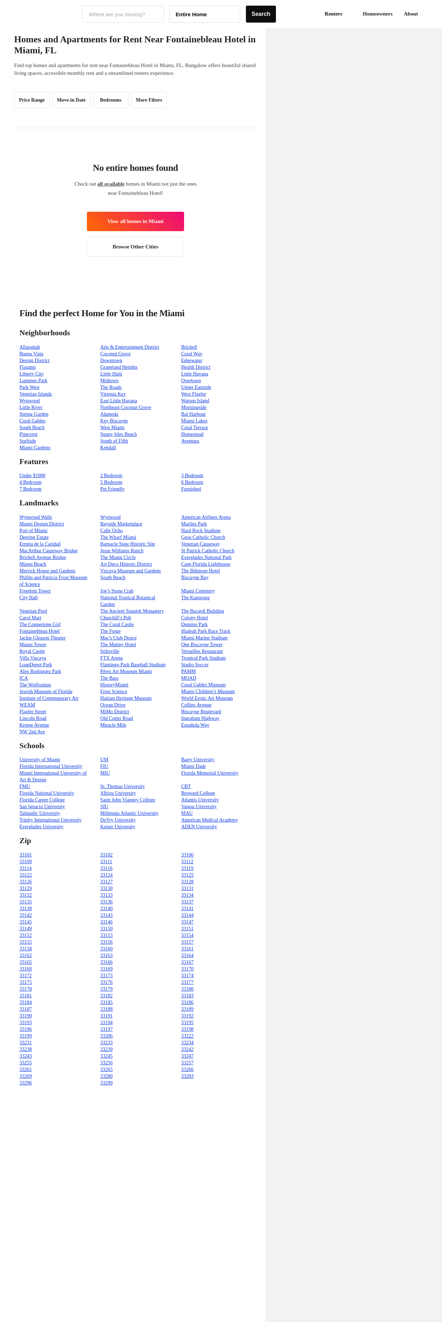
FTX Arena (111, 658)
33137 (187, 902)
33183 (187, 995)
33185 (106, 1002)
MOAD (188, 678)
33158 (25, 948)
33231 (25, 1042)
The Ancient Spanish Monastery (132, 611)
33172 (25, 975)
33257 (187, 1062)
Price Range (32, 100)
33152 (25, 935)
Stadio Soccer (194, 664)
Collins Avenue (196, 705)
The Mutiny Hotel (118, 644)
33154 (187, 935)
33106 (187, 855)
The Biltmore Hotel (200, 570)
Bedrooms (110, 100)
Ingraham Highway (200, 718)
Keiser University (117, 826)
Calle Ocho (111, 530)
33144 (187, 915)
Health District (196, 367)
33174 (187, 975)
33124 (106, 875)
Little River (30, 407)
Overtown (191, 380)
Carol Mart (30, 617)
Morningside (194, 407)
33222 (187, 1036)
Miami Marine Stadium (204, 638)
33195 (187, 1022)
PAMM (188, 671)
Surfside (27, 441)
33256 (106, 1062)
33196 (25, 1029)
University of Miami (39, 759)
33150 (106, 928)
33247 (187, 1056)
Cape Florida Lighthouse (205, 564)
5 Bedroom (111, 482)
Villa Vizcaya (32, 658)
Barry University (197, 759)
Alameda (109, 414)
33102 (106, 855)
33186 (187, 1002)
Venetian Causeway (200, 544)
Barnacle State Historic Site (127, 544)
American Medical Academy (209, 820)
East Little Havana (118, 400)
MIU (105, 773)
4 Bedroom (30, 482)
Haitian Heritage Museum (126, 698)
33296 (25, 1083)
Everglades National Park (206, 557)
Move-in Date (71, 100)
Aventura (190, 441)
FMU (24, 786)
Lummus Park (33, 380)
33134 (187, 895)
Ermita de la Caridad (39, 544)
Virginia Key (113, 394)
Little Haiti (111, 374)
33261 (25, 1069)
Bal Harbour (193, 414)
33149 (25, 928)
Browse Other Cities (135, 247)
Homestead (192, 434)
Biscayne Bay (194, 577)
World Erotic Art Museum (207, 698)
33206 (106, 1036)
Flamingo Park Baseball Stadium (133, 664)
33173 (106, 975)
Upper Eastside (196, 387)
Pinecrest (28, 434)
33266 (187, 1069)
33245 (106, 1056)
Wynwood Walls (35, 517)
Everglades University (41, 826)
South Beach (32, 427)
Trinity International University (50, 820)
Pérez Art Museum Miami (126, 671)
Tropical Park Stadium (203, 658)
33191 (106, 1015)
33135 (25, 902)
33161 (187, 948)
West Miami (112, 427)
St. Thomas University (122, 786)
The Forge (110, 631)
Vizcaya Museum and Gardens (130, 570)
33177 (187, 982)
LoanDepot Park (35, 664)
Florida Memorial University (209, 773)
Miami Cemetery (198, 591)
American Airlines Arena (206, 517)
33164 (187, 955)
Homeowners (378, 14)
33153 (106, 935)
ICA (23, 678)
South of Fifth (114, 441)
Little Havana (194, 374)
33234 (187, 1042)
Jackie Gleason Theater (42, 638)
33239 (106, 1049)
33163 (106, 955)
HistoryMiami (114, 684)
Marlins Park (194, 524)
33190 (25, 1015)
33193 (25, 1022)
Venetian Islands (35, 394)
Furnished (191, 489)
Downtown (111, 360)
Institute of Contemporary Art (48, 698)
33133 (106, 895)
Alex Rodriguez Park (40, 671)
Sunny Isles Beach (118, 434)
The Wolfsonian (35, 684)
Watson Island (195, 400)
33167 (187, 962)
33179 (106, 989)
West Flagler (193, 394)
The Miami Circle (118, 557)
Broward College (198, 793)
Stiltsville (109, 651)
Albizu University (118, 793)
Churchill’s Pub (115, 617)
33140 (106, 908)
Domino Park (194, 624)
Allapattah (29, 347)
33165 (25, 962)
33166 (106, 962)
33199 (25, 1036)
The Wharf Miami (118, 537)
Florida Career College (42, 800)
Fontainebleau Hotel (39, 631)
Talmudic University (39, 813)
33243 (25, 1056)
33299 (106, 1083)
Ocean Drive (112, 705)
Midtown (109, 380)
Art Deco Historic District (126, 564)
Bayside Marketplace (121, 524)
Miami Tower (32, 644)
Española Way (195, 725)
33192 (187, 1015)
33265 (106, 1069)
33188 (106, 1009)
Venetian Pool (33, 611)
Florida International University (50, 766)
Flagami (27, 367)
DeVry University (118, 820)
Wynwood (29, 400)
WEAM (27, 705)
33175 (25, 982)
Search (261, 14)
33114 (25, 868)
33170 (187, 969)
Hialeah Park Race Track (206, 631)
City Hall (28, 597)
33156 (106, 942)
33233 (106, 1042)
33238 (25, 1049)
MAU (187, 813)
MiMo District (114, 711)
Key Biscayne (114, 420)
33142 (25, 915)
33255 (25, 1062)
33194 (106, 1022)
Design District (34, 360)
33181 (25, 995)
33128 (187, 881)
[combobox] (123, 14)
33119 (187, 868)
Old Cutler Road (116, 718)
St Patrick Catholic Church (207, 550)
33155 (25, 942)
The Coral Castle (117, 624)
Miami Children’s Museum (208, 691)
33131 (187, 888)
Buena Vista (31, 353)
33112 (187, 861)
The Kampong (195, 597)
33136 (106, 902)
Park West (29, 387)
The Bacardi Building (202, 611)
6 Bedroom (192, 482)
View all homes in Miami (135, 221)
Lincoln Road (33, 718)
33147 (187, 922)
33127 (106, 881)
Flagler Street (32, 711)
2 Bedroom (111, 475)
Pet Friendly (112, 489)
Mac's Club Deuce (118, 638)
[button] (428, 14)
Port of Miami (33, 530)
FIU (104, 766)
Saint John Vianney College (127, 800)
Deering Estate (34, 537)
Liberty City (31, 374)
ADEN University (199, 826)
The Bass (109, 678)
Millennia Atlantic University (129, 813)
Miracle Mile (113, 725)
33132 (25, 895)
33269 (25, 1076)
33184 (25, 1002)
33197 (106, 1029)
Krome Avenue (34, 725)
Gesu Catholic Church (203, 537)
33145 (25, 922)
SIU (104, 806)
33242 (187, 1049)
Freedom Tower (35, 591)
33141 (187, 908)
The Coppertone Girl (40, 624)
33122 (25, 875)
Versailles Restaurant (202, 651)
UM (104, 759)
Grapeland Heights (118, 367)
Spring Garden (33, 414)
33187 (25, 1009)
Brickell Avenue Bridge (42, 557)
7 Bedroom (30, 489)
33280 (106, 1076)
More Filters (149, 100)
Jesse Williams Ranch (121, 550)
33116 (106, 868)
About (411, 14)
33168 (25, 969)
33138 (25, 908)
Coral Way (191, 353)
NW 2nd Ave (32, 731)
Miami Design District (41, 524)
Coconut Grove (115, 353)
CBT (186, 786)
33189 (187, 1009)
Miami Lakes (194, 420)
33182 (106, 995)
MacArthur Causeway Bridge (48, 550)
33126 (25, 881)
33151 (187, 928)
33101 (25, 855)
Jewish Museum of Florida (45, 691)
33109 (25, 861)
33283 (187, 1076)
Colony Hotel (194, 617)
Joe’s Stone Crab (117, 591)
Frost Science (113, 691)
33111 (106, 861)
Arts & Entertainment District (129, 347)
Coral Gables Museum (203, 684)
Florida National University (46, 793)
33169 (106, 969)
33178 (25, 989)
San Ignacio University (42, 806)
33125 (187, 875)
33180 (187, 989)
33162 (25, 955)
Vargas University (199, 806)
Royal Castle (32, 651)
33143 (106, 915)
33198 (187, 1029)
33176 (106, 982)
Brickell (189, 347)
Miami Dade (193, 766)
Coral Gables (32, 420)
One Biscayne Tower (202, 644)
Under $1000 (32, 475)
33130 (106, 888)
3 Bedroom (192, 475)
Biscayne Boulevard (201, 711)
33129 (25, 888)
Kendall (108, 447)
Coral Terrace (194, 427)
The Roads (111, 387)
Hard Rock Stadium (200, 530)
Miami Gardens (34, 447)
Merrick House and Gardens (47, 570)
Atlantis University (200, 800)
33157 (187, 942)
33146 (106, 922)
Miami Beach (32, 564)
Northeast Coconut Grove (125, 407)
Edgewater (191, 360)
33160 (106, 948)
